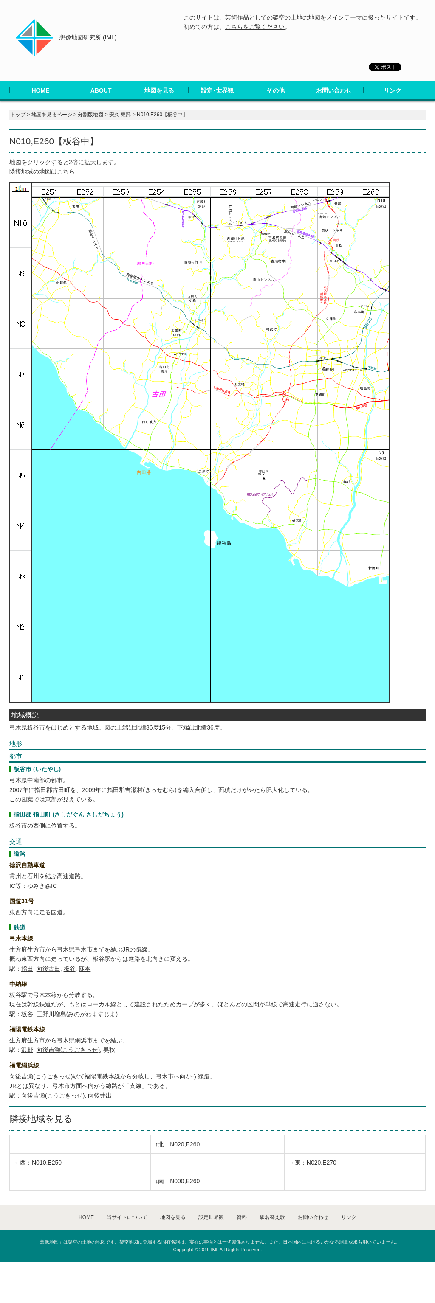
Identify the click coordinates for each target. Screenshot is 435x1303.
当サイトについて (127, 1217)
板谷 (70, 968)
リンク (392, 90)
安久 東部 (120, 115)
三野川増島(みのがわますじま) (77, 1014)
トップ (17, 115)
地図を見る (159, 90)
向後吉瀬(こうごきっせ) (68, 1049)
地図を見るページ (51, 115)
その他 (276, 90)
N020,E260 (185, 1144)
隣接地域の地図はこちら (42, 171)
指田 (27, 968)
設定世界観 (211, 1217)
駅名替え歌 (272, 1217)
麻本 (84, 968)
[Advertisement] (154, 1281)
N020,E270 (321, 1162)
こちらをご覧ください (255, 26)
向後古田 (48, 968)
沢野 (27, 1049)
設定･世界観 (217, 90)
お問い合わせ (334, 90)
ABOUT (101, 90)
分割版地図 (90, 115)
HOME (41, 90)
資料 (242, 1217)
